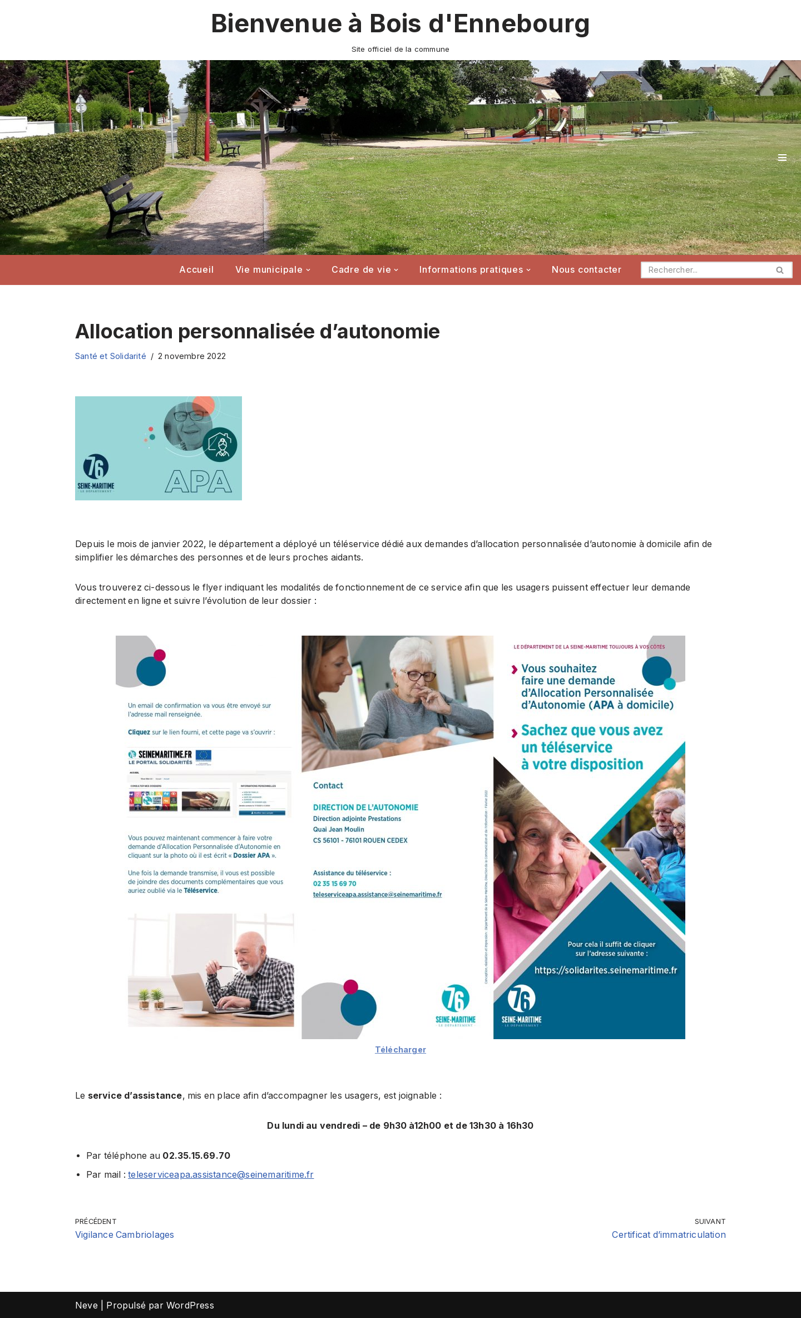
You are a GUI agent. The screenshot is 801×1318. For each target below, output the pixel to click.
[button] (308, 270)
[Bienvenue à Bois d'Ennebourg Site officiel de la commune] (400, 30)
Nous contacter (587, 270)
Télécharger (400, 1049)
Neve (86, 1304)
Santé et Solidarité (110, 356)
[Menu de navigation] (782, 157)
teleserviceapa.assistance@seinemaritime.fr (222, 1174)
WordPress (190, 1304)
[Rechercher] (704, 270)
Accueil (196, 270)
